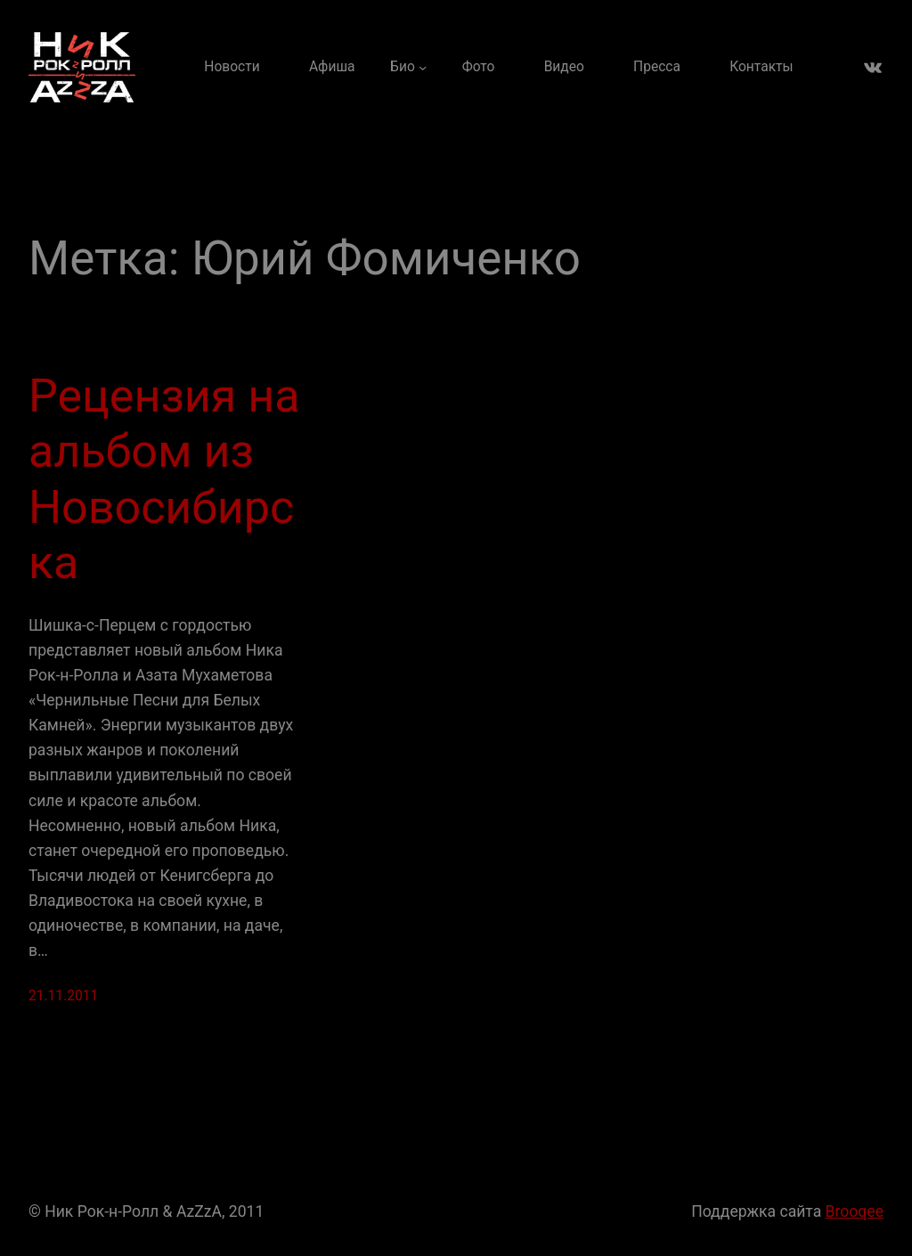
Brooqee (855, 1211)
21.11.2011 (63, 996)
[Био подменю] (408, 67)
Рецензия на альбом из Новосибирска (164, 479)
